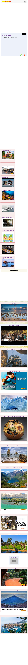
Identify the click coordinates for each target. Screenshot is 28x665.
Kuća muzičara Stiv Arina (6, 150)
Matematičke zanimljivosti (7, 217)
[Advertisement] (14, 18)
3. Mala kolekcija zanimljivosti (14, 371)
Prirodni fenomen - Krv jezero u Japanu (14, 568)
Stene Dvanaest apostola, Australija (14, 445)
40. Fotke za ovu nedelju (14, 491)
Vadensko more (14, 303)
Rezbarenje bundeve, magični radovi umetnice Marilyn (14, 416)
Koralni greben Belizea (6, 190)
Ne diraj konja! (14, 557)
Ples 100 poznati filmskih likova (14, 325)
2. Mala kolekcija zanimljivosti (14, 590)
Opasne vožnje (6, 35)
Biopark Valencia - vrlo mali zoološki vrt (14, 534)
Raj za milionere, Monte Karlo (14, 615)
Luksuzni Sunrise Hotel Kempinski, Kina (14, 349)
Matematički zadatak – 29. (14, 515)
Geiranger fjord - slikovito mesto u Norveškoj (14, 467)
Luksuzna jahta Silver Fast (7, 203)
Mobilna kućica (5, 177)
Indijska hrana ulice (5, 243)
